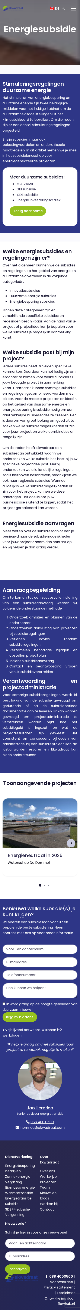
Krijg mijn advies (19, 1017)
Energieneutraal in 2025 (35, 855)
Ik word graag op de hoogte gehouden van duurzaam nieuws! (40, 1007)
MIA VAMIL (24, 183)
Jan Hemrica (40, 1108)
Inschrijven (18, 1269)
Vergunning (14, 1214)
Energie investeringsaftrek (38, 200)
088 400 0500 (42, 1122)
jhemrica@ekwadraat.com (42, 1127)
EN (54, 8)
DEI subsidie (26, 189)
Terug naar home (27, 211)
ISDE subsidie (27, 194)
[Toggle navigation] (73, 8)
